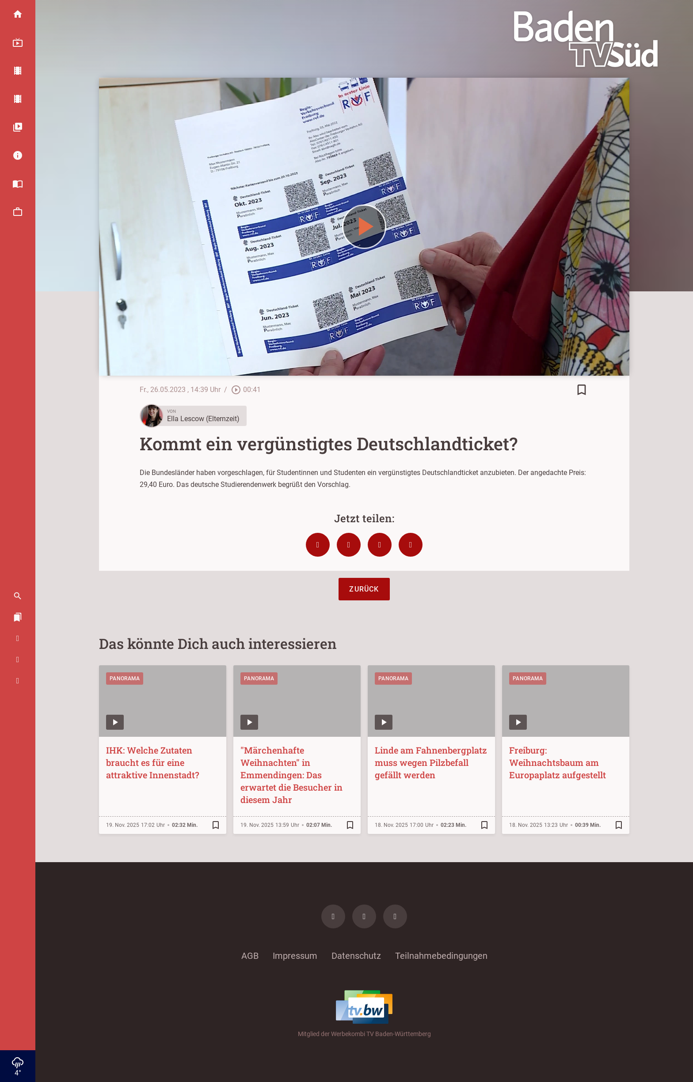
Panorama (125, 678)
